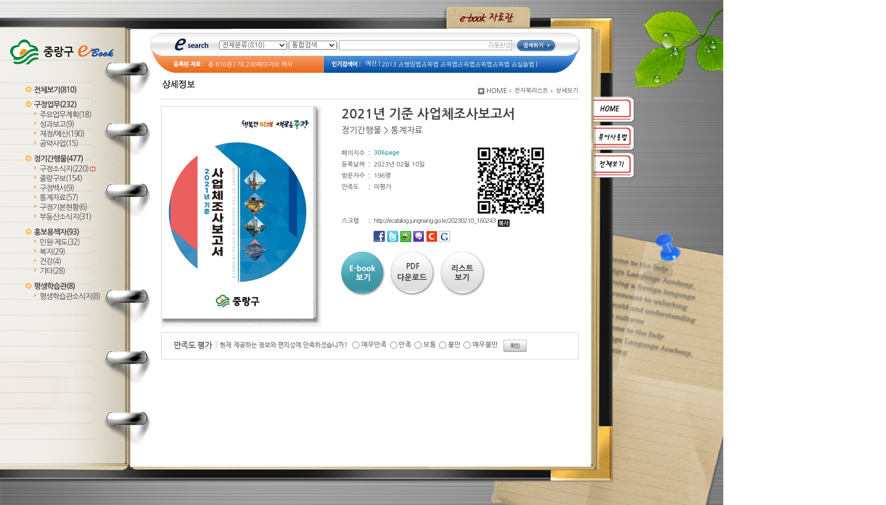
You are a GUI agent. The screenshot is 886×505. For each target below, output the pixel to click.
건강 (50, 261)
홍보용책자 (56, 232)
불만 (454, 344)
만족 (405, 344)
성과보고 (57, 124)
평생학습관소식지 (70, 296)
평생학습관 (54, 286)
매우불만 (485, 344)
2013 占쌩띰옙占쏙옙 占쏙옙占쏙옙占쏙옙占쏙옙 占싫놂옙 (458, 65)
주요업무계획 (65, 114)
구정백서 (57, 188)
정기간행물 (58, 159)
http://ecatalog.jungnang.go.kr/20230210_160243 (441, 221)
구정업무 (55, 104)
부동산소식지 (65, 217)
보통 (429, 344)
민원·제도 (60, 242)
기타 (52, 271)
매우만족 (373, 344)
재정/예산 (62, 134)
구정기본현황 (63, 207)
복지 (52, 252)
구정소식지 (67, 169)
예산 (371, 63)
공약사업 (59, 143)
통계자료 (59, 197)
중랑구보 (61, 178)
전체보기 (55, 90)
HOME (497, 90)
